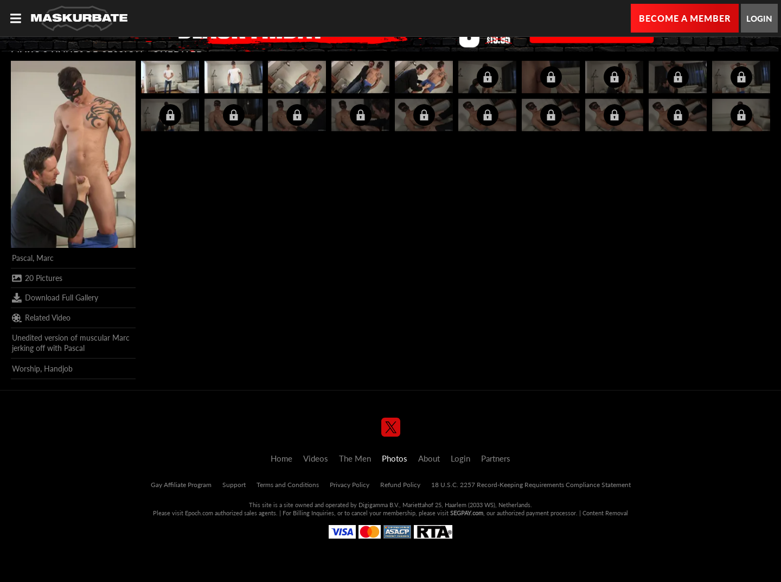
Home (281, 458)
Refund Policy (400, 485)
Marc (45, 258)
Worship (26, 368)
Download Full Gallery (55, 298)
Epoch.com (199, 512)
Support (234, 485)
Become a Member (685, 18)
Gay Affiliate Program (181, 485)
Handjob (58, 368)
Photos (394, 458)
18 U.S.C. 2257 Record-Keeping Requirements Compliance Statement (531, 485)
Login (759, 18)
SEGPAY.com (466, 512)
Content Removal (605, 512)
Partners (495, 458)
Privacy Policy (349, 485)
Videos (315, 458)
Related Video (41, 318)
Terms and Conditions (288, 485)
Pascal (22, 258)
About (429, 458)
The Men (355, 458)
